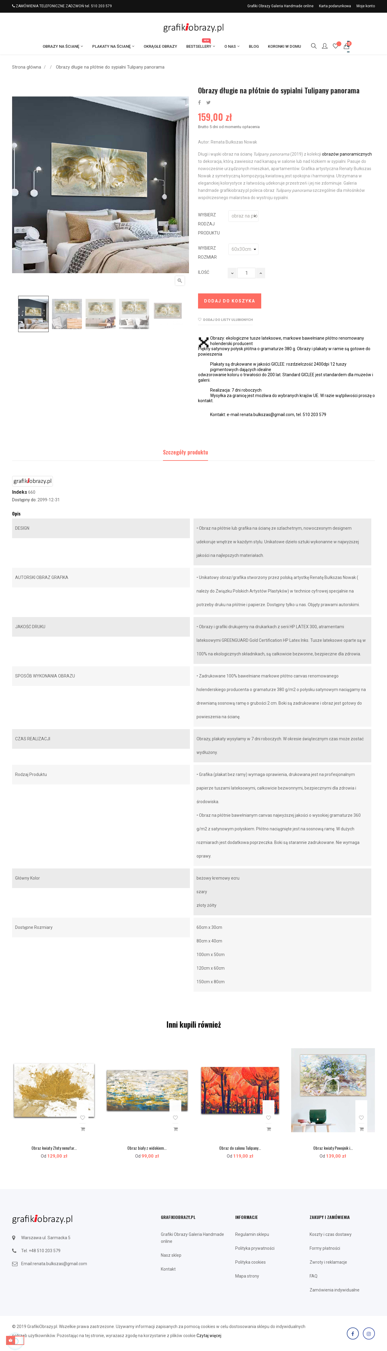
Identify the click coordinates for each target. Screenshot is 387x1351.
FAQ (313, 1276)
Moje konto (365, 6)
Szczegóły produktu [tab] (185, 452)
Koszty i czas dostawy (331, 1234)
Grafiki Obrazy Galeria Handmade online (280, 6)
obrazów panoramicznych (347, 154)
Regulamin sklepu (252, 1234)
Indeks (19, 492)
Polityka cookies (250, 1262)
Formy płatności (325, 1248)
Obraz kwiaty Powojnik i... (333, 1148)
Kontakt (168, 1269)
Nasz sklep (171, 1255)
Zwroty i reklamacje (328, 1262)
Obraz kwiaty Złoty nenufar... (54, 1148)
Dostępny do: (24, 499)
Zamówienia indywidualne (334, 1290)
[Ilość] (246, 273)
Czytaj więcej (209, 1335)
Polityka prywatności (255, 1248)
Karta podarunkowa (335, 6)
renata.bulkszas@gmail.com (60, 1263)
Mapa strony (247, 1276)
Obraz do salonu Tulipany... (240, 1148)
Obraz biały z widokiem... (147, 1148)
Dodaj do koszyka (229, 301)
